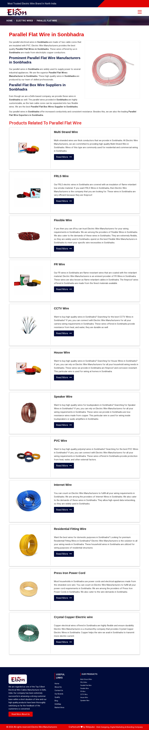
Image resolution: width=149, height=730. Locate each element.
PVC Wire (60, 440)
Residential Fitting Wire (70, 528)
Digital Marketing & (118, 727)
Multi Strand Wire (66, 132)
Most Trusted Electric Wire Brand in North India (32, 3)
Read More (64, 157)
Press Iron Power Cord (69, 573)
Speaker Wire (63, 396)
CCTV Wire (61, 308)
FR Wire (59, 264)
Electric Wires (24, 20)
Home (9, 20)
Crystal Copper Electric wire (73, 617)
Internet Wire (63, 484)
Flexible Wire (63, 220)
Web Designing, (103, 727)
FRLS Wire (61, 176)
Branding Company (135, 727)
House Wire (62, 352)
